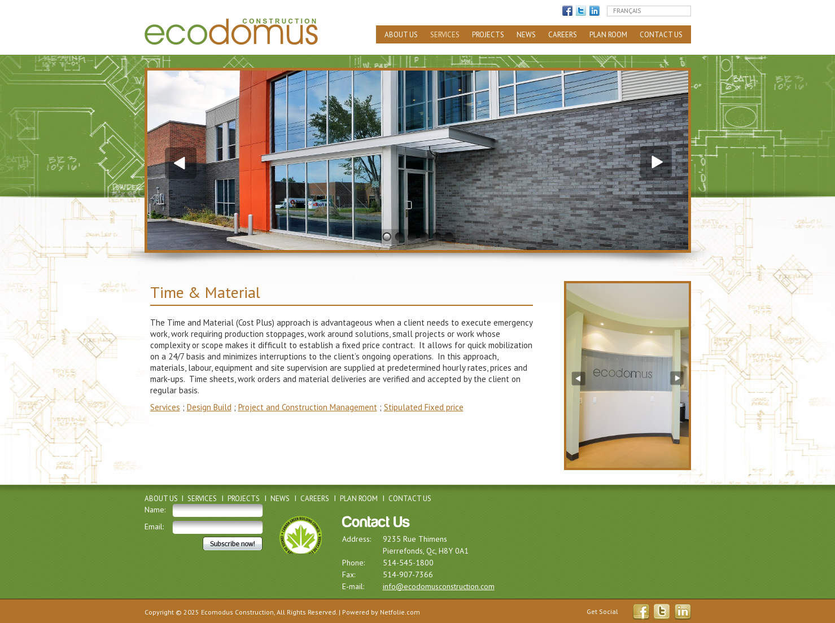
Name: (155, 509)
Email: (154, 526)
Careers (562, 35)
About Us (401, 35)
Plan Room (608, 35)
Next (657, 162)
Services (445, 35)
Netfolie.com (400, 612)
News (526, 35)
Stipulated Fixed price (424, 407)
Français (627, 11)
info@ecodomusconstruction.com (439, 586)
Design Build (209, 407)
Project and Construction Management (307, 407)
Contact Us (661, 35)
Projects (488, 35)
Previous (178, 162)
